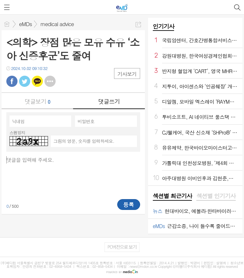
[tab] (172, 196)
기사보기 (127, 74)
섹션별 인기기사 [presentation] (215, 196)
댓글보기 (37, 101)
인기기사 (163, 26)
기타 (50, 81)
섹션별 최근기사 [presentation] (172, 196)
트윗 (24, 81)
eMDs (25, 24)
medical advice (57, 24)
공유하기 (138, 24)
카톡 (37, 81)
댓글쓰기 (109, 101)
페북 (11, 81)
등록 (128, 204)
